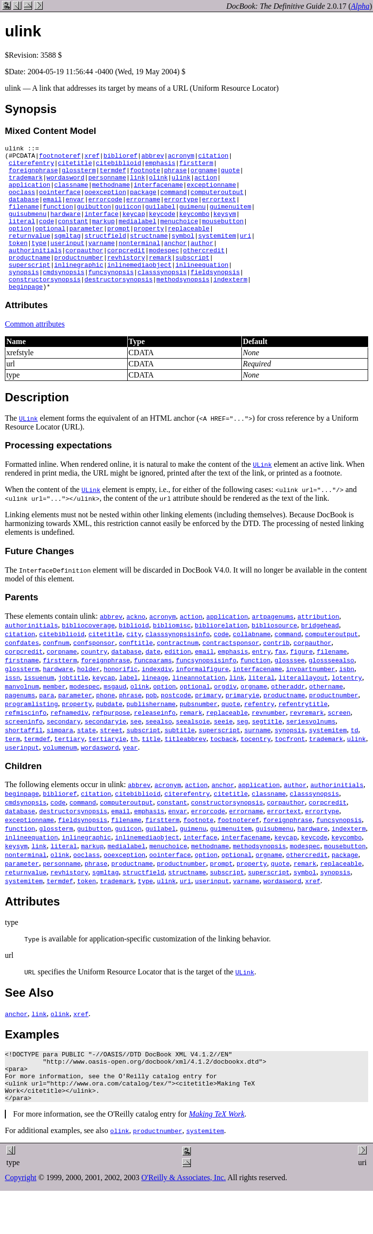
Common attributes (35, 353)
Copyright (20, 1217)
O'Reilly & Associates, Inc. (183, 1217)
